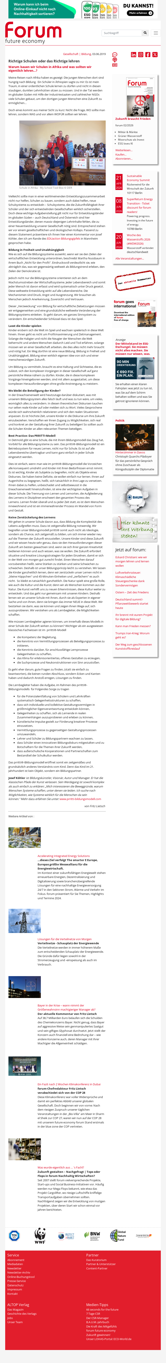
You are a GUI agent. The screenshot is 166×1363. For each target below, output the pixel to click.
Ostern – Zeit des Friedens (132, 592)
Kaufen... (120, 154)
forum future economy (101, 1330)
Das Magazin (15, 1309)
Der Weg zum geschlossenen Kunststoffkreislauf (133, 647)
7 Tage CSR (93, 1314)
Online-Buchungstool (21, 1277)
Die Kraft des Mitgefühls (101, 1326)
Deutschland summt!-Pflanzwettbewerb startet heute (131, 603)
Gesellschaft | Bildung (77, 54)
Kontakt (12, 1294)
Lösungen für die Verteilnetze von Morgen (65, 939)
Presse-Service (16, 1281)
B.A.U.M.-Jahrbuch (97, 1322)
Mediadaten (15, 1264)
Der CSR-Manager (97, 1318)
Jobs (10, 1318)
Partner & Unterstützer (101, 1264)
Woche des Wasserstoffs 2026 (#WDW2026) (138, 239)
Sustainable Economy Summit (138, 178)
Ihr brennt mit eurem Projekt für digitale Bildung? (134, 617)
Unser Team (15, 1322)
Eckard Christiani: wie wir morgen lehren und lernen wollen (132, 561)
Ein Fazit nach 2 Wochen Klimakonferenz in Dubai (69, 1084)
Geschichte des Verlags (22, 1314)
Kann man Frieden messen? (133, 626)
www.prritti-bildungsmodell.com (80, 799)
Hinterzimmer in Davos (130, 452)
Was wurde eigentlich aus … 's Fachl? (61, 1167)
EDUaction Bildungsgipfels (63, 238)
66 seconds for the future (102, 1309)
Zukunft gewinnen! (98, 1335)
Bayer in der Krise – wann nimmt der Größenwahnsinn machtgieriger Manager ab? (67, 1007)
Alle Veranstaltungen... (129, 258)
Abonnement (15, 1260)
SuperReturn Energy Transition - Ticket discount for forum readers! (140, 205)
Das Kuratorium (96, 1260)
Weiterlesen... (123, 150)
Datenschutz (15, 1285)
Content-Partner (96, 1268)
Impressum (14, 1289)
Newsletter (14, 1268)
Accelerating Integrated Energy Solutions (64, 856)
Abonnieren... (123, 159)
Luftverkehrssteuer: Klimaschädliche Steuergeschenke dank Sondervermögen (130, 579)
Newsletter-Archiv (18, 1272)
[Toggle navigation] (156, 33)
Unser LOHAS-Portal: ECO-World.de (108, 1339)
